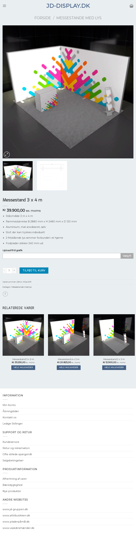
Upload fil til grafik (12, 250)
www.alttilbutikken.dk (16, 515)
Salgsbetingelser (13, 460)
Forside (42, 18)
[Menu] (4, 6)
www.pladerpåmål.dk (16, 521)
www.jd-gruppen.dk (15, 509)
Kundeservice (11, 442)
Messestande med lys (79, 18)
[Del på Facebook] (5, 294)
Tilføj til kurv (34, 270)
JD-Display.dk (68, 6)
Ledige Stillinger (13, 423)
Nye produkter (12, 491)
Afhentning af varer (15, 478)
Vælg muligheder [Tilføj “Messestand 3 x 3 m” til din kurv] (23, 367)
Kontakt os (9, 417)
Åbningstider (11, 411)
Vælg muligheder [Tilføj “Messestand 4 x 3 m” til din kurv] (68, 367)
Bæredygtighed (12, 485)
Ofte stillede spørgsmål (17, 454)
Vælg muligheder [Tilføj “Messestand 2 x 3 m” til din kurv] (114, 367)
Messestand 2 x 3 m (114, 359)
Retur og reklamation (16, 448)
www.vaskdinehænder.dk (18, 528)
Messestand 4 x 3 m (68, 359)
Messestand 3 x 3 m (23, 359)
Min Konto (9, 405)
